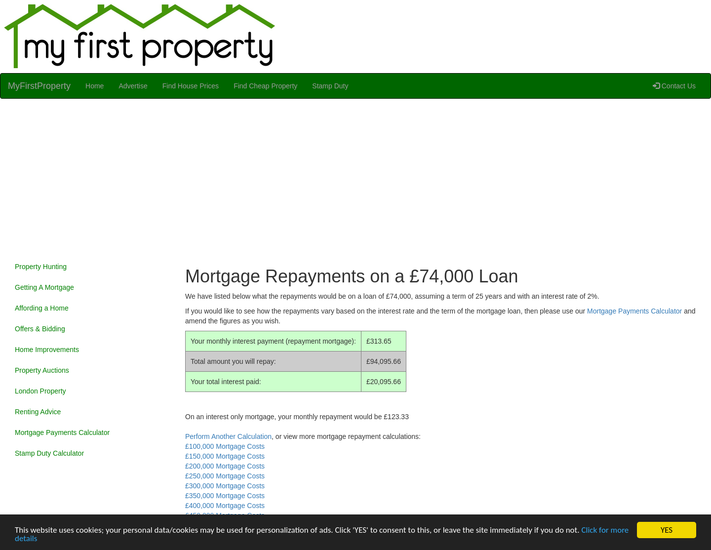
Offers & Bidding (40, 329)
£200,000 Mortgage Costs (225, 466)
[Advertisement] (355, 178)
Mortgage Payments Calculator (62, 432)
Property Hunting (41, 267)
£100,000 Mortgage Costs (225, 446)
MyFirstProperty (39, 86)
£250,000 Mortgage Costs (225, 476)
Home (94, 86)
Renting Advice (38, 412)
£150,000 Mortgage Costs (225, 456)
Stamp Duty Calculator (49, 453)
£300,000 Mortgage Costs (225, 486)
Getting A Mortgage (44, 287)
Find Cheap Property (265, 86)
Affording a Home (42, 308)
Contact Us (674, 86)
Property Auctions (42, 370)
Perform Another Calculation (228, 436)
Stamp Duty (330, 86)
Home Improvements (47, 350)
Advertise (132, 86)
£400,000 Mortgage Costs (225, 506)
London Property (40, 391)
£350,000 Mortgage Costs (225, 496)
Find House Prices (190, 86)
